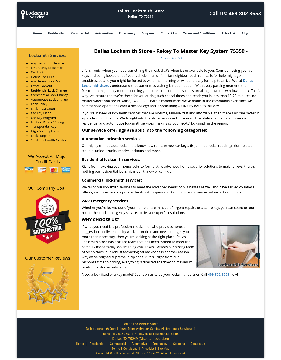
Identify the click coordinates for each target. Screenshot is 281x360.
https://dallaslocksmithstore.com (157, 333)
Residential (56, 33)
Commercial (80, 33)
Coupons (148, 33)
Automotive (104, 33)
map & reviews (183, 328)
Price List (228, 33)
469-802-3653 (245, 13)
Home (37, 33)
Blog (245, 33)
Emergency (127, 33)
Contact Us (169, 33)
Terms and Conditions (199, 33)
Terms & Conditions (125, 348)
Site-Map (163, 348)
